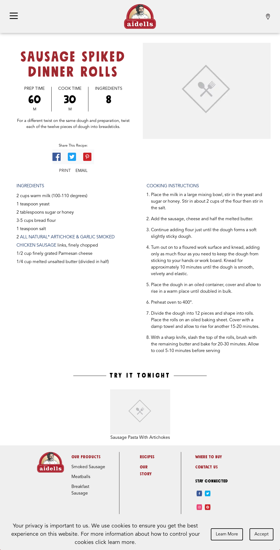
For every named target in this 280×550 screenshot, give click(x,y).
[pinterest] (208, 507)
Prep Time (34, 89)
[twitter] (208, 493)
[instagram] (199, 507)
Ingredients (108, 89)
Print (65, 171)
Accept (261, 534)
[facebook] (199, 493)
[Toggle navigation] (14, 16)
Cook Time (70, 89)
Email (81, 171)
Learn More (227, 534)
